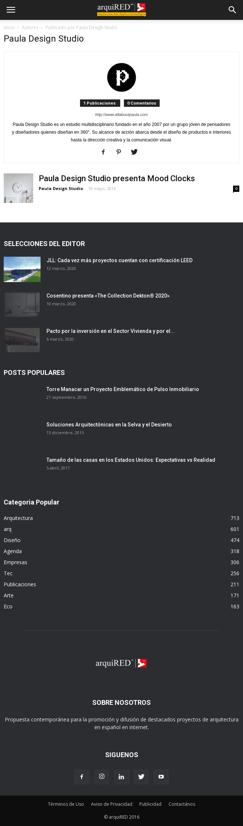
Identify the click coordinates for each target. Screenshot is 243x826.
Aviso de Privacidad (111, 804)
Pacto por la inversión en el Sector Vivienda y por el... (110, 331)
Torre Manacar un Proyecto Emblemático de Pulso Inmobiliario (122, 389)
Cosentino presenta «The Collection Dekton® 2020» (108, 296)
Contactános (182, 804)
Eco (8, 606)
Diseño (12, 540)
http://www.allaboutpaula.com (121, 114)
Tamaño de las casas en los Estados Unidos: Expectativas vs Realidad (130, 460)
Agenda (13, 551)
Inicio (9, 27)
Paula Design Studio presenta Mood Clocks (117, 178)
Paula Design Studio (61, 188)
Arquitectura (18, 517)
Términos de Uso (66, 804)
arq (7, 529)
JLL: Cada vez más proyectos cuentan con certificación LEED (119, 260)
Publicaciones (20, 584)
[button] (232, 10)
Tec (8, 573)
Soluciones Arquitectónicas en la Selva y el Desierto (109, 425)
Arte (9, 595)
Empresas (15, 562)
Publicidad (150, 804)
